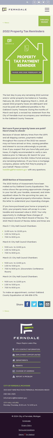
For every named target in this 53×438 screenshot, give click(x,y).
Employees (26, 421)
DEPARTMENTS (22, 360)
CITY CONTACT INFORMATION (27, 349)
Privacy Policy (26, 425)
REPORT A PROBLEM (24, 377)
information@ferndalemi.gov (15, 398)
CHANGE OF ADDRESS (25, 371)
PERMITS (19, 366)
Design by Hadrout (26, 434)
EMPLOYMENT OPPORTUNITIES (28, 355)
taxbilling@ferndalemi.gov (15, 169)
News (7, 23)
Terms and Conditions (26, 430)
